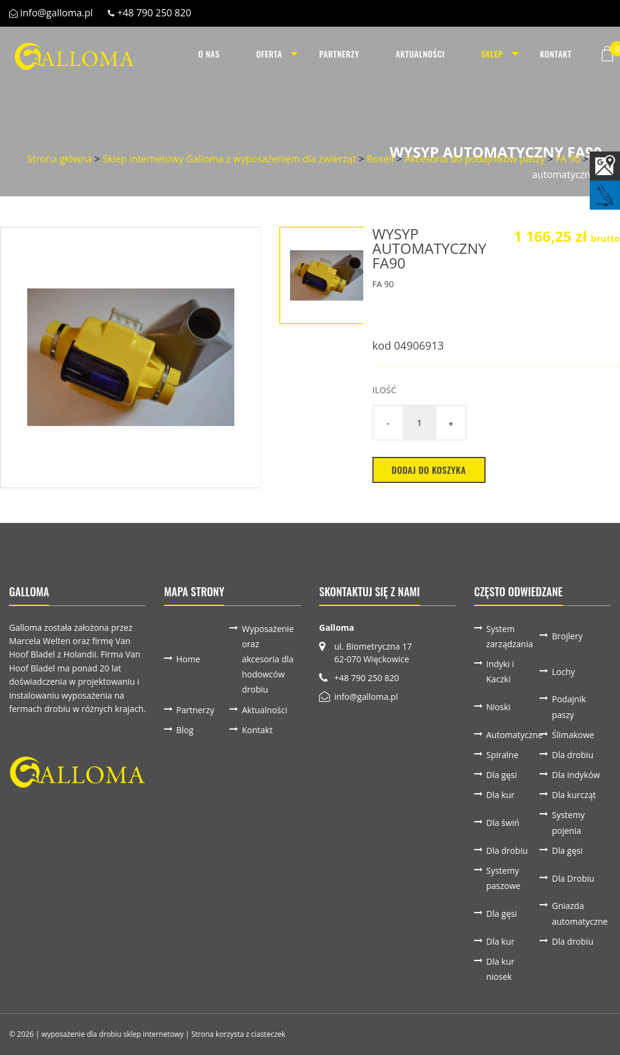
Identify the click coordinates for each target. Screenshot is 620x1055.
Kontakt (556, 53)
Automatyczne (512, 734)
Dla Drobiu (573, 878)
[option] (131, 357)
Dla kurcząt (574, 794)
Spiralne (502, 754)
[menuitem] (208, 54)
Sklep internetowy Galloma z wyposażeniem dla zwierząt (229, 158)
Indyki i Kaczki (500, 671)
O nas (208, 53)
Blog (185, 730)
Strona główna (59, 158)
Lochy (563, 671)
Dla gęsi (501, 774)
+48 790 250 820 (154, 12)
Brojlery (567, 636)
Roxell (380, 158)
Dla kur (500, 794)
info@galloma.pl (56, 12)
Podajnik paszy (568, 706)
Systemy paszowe (503, 878)
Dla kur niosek (500, 969)
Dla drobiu (572, 754)
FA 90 (567, 158)
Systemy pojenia (568, 822)
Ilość (384, 390)
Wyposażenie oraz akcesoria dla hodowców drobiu (268, 659)
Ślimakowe (573, 734)
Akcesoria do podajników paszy (474, 158)
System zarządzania (509, 636)
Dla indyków (575, 774)
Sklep (491, 53)
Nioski (498, 707)
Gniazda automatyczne (578, 913)
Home (188, 659)
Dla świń (502, 822)
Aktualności (419, 53)
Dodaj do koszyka (429, 469)
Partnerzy (338, 53)
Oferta (268, 53)
